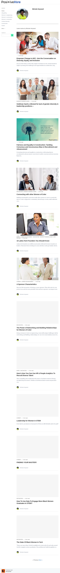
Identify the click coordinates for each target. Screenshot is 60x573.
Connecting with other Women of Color (31, 194)
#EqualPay (4, 13)
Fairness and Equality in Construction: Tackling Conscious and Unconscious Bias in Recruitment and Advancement (37, 147)
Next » (40, 560)
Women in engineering (7, 15)
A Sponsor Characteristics (26, 284)
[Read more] (37, 43)
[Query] (6, 35)
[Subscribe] (12, 35)
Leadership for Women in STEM (29, 421)
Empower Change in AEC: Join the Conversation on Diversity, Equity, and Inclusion (36, 59)
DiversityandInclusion (23, 101)
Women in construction (7, 17)
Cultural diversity (5, 21)
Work (18, 236)
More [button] (3, 28)
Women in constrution (7, 19)
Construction (5, 23)
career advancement (26, 236)
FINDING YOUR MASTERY (27, 462)
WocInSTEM (20, 191)
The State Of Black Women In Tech (30, 542)
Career (3, 25)
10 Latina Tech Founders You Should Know (33, 241)
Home (3, 10)
